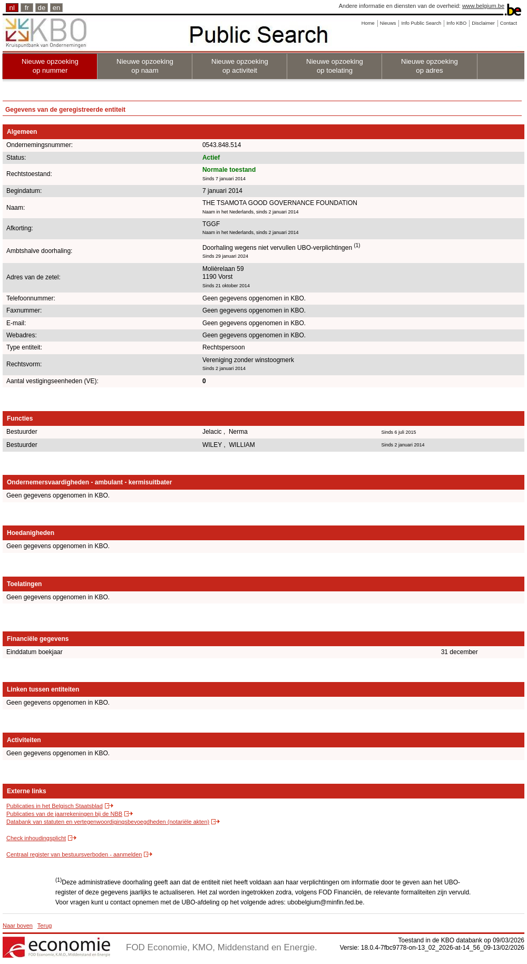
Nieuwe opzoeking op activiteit (239, 65)
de (42, 8)
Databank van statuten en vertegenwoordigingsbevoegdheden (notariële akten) (107, 822)
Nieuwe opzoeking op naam (144, 65)
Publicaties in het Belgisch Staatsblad (54, 806)
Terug (44, 925)
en (57, 8)
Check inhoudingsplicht (36, 838)
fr (27, 8)
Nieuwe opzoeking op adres (429, 65)
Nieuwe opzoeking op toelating (334, 65)
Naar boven (18, 925)
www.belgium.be (483, 6)
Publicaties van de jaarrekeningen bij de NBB (64, 814)
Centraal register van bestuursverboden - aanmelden (74, 854)
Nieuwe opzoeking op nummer (50, 65)
